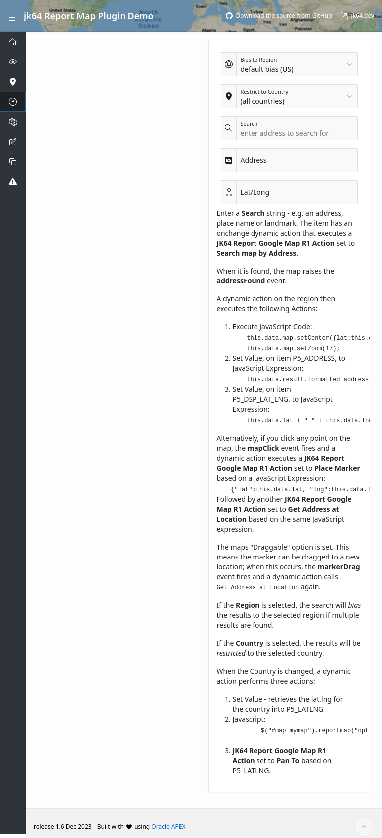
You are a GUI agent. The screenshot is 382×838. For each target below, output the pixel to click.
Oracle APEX (168, 820)
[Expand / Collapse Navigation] (12, 16)
